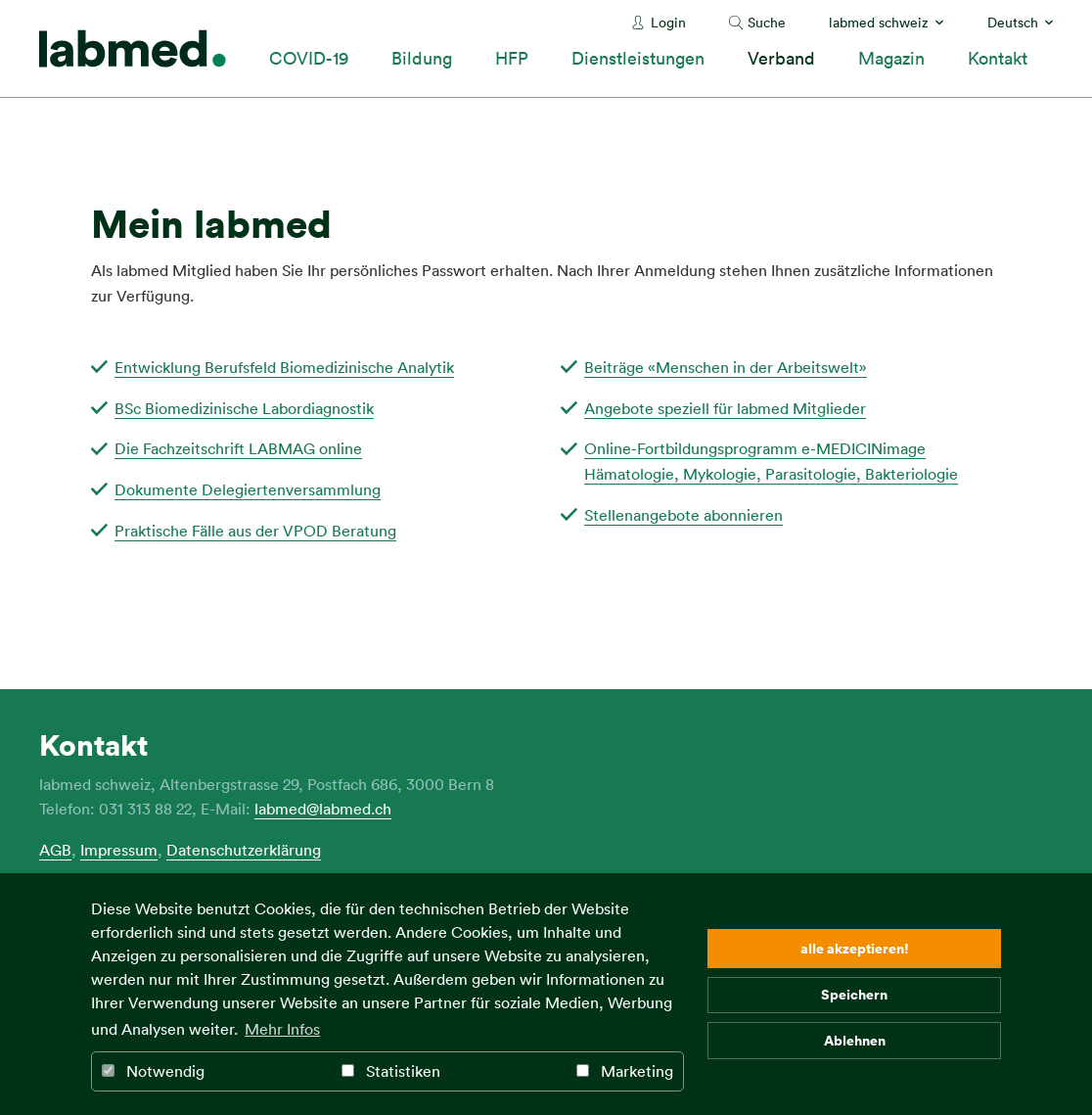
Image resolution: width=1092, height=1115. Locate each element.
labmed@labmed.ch (322, 808)
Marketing (624, 1071)
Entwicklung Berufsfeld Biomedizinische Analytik (284, 367)
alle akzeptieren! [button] (854, 948)
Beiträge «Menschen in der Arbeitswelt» (725, 367)
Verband (781, 58)
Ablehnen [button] (855, 1040)
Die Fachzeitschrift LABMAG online (238, 448)
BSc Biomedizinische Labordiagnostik (244, 408)
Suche (767, 22)
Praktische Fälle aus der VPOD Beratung (255, 530)
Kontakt (997, 58)
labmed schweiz (879, 22)
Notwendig (153, 1071)
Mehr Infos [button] (282, 1029)
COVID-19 (308, 58)
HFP (511, 58)
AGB (55, 849)
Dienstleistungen (638, 58)
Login (668, 22)
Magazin (891, 58)
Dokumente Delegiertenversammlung (247, 489)
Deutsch (1012, 22)
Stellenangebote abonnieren (683, 515)
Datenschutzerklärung (243, 849)
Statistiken (390, 1071)
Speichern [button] (854, 994)
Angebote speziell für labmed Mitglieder (725, 408)
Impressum (119, 849)
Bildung (421, 58)
